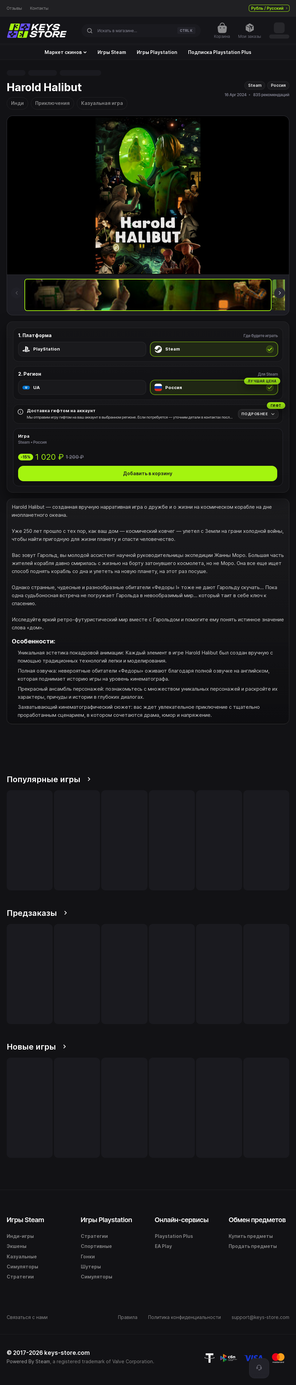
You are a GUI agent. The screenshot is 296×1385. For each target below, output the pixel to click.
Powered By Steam (28, 1361)
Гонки (88, 1256)
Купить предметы (251, 1236)
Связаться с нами (27, 1317)
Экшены (16, 1246)
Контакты (39, 8)
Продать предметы (253, 1246)
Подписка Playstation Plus (219, 52)
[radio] (82, 349)
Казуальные (22, 1256)
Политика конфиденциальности (184, 1317)
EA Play (163, 1246)
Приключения (52, 103)
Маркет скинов (66, 52)
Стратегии (20, 1276)
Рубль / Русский (269, 8)
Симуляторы (22, 1266)
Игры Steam (112, 52)
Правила (127, 1317)
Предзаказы (37, 913)
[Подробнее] (258, 414)
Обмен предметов (257, 1220)
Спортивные (96, 1246)
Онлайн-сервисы (182, 1220)
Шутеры (91, 1266)
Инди (17, 103)
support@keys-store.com (260, 1317)
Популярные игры (49, 779)
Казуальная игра (102, 103)
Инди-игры (20, 1236)
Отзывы (14, 8)
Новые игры (36, 1047)
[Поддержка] (259, 1368)
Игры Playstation (157, 52)
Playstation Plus (174, 1236)
